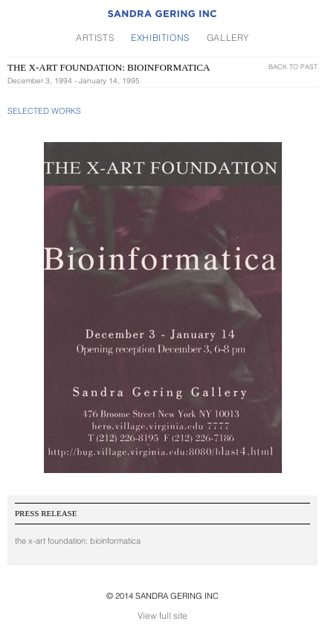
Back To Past (293, 66)
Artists (95, 37)
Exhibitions (160, 37)
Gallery (228, 37)
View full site (162, 615)
